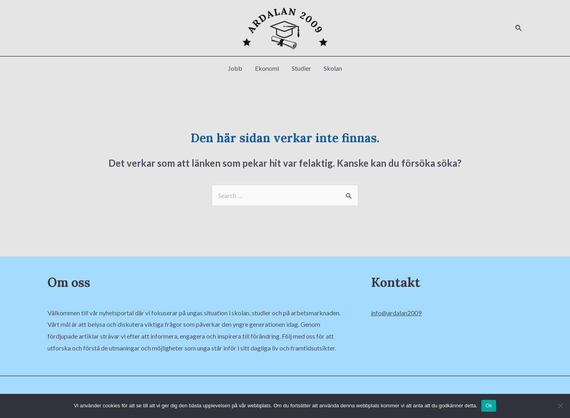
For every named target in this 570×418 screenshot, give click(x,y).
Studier (301, 68)
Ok (488, 406)
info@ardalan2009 (396, 312)
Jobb (235, 68)
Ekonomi (267, 68)
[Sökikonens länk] (518, 28)
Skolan (333, 68)
